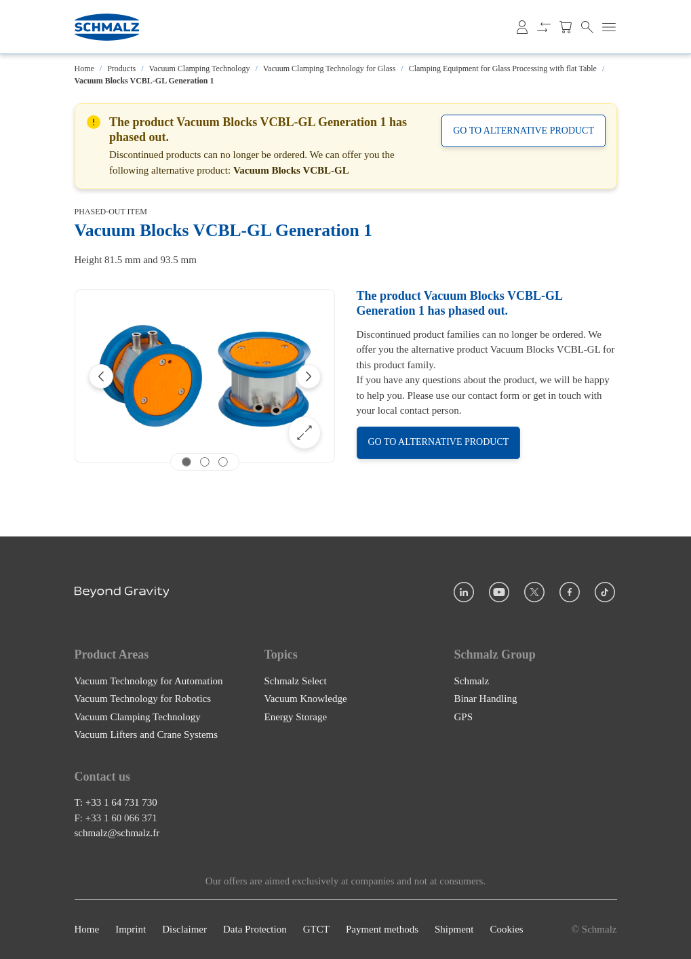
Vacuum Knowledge (305, 698)
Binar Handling (485, 698)
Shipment (454, 929)
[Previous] (101, 376)
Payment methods (382, 929)
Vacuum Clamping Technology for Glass (329, 68)
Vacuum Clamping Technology (199, 68)
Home (84, 68)
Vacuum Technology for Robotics (143, 698)
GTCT (316, 929)
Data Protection (255, 929)
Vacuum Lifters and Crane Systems (146, 734)
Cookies (506, 929)
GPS (463, 716)
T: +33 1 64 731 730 (116, 803)
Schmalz (472, 681)
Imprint (130, 929)
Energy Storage (296, 716)
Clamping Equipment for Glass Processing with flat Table (503, 68)
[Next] (308, 376)
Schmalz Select (295, 681)
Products (121, 68)
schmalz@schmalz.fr (117, 833)
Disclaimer (184, 929)
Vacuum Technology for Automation (149, 681)
